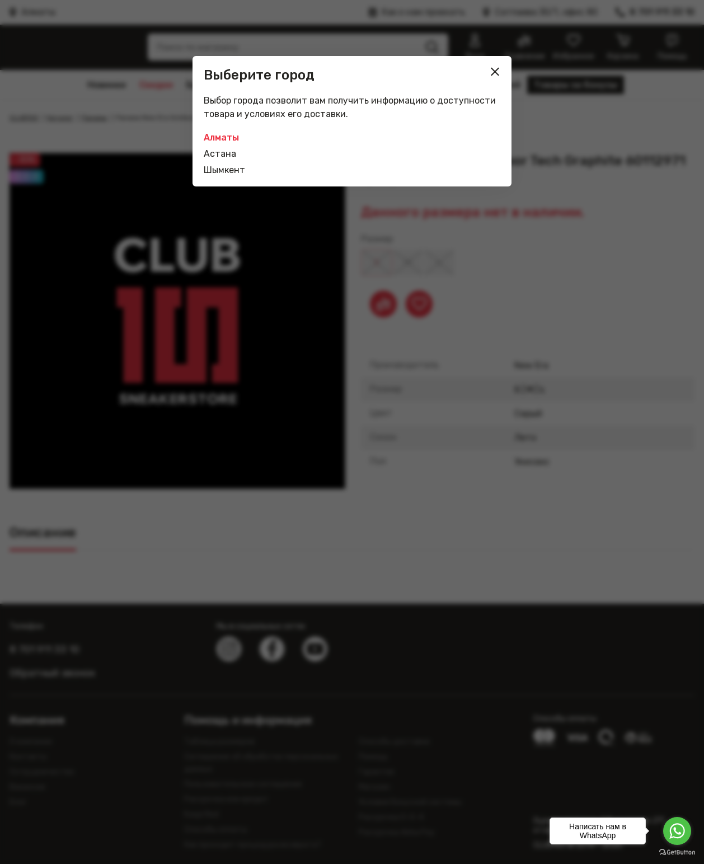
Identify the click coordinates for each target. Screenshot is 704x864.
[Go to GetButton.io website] (677, 852)
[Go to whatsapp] (677, 831)
